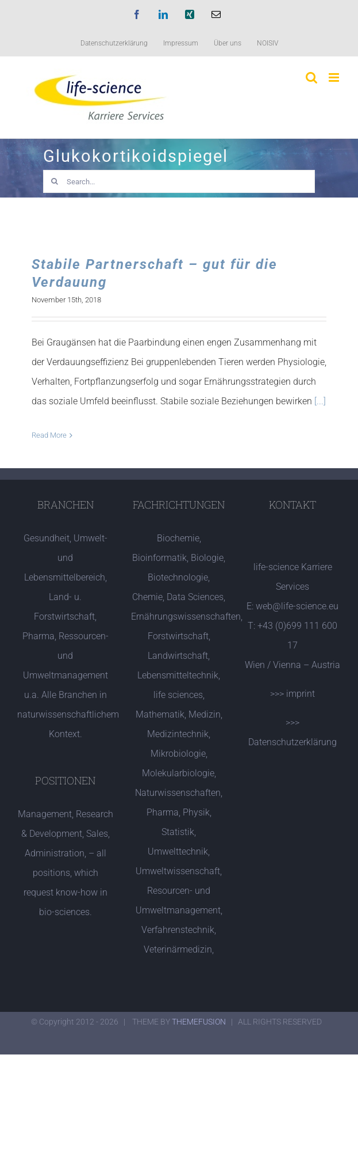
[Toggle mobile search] (311, 77)
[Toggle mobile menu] (335, 77)
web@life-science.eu (297, 606)
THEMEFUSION (199, 1021)
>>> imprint (292, 693)
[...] (320, 401)
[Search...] (179, 181)
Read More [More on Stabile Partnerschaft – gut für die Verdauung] (49, 435)
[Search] (54, 181)
